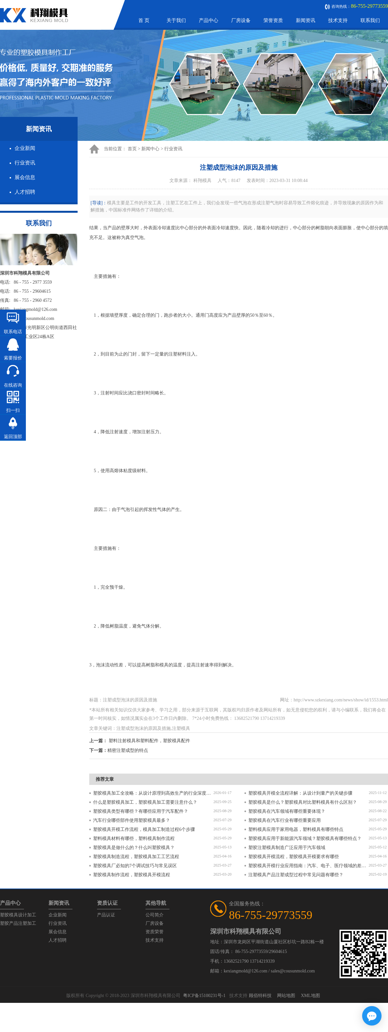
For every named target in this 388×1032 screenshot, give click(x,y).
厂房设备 (241, 20)
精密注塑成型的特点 (127, 750)
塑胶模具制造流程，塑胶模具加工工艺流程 (136, 856)
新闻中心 (150, 148)
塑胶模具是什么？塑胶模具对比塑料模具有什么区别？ (302, 802)
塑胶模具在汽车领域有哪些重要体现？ (286, 811)
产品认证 (106, 915)
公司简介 (155, 915)
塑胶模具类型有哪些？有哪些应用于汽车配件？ (140, 811)
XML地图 (310, 995)
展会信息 (25, 177)
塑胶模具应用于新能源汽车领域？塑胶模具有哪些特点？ (304, 838)
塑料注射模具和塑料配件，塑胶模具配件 (149, 740)
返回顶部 (13, 436)
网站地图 (286, 995)
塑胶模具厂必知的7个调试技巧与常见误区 (135, 865)
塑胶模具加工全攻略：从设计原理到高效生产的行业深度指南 (153, 793)
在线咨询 (13, 385)
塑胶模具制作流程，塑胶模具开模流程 (131, 874)
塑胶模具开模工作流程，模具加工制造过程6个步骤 (144, 829)
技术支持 (338, 20)
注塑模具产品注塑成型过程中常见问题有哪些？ (295, 874)
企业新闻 (25, 148)
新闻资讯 (305, 20)
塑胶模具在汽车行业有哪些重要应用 (284, 820)
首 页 (143, 20)
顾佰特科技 (260, 995)
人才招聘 (25, 192)
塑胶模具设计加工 (18, 915)
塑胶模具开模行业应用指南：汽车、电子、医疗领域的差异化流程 (308, 865)
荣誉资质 (273, 20)
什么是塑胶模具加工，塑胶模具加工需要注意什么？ (145, 802)
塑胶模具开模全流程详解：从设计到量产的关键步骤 (300, 793)
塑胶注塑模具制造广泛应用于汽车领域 (286, 847)
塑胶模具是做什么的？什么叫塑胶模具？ (134, 847)
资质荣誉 (155, 931)
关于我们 (176, 20)
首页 (132, 148)
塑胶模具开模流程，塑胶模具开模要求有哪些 (293, 856)
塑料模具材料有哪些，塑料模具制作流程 (134, 838)
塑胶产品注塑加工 (18, 923)
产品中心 (208, 20)
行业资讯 (25, 162)
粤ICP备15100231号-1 (204, 995)
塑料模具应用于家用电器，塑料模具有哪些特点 (295, 829)
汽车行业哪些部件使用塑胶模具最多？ (131, 820)
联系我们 (370, 20)
